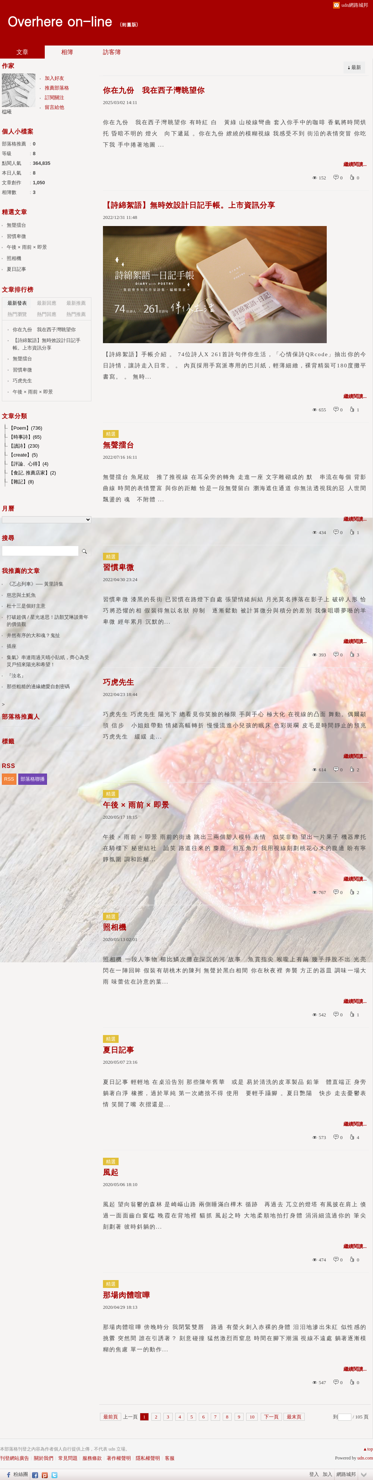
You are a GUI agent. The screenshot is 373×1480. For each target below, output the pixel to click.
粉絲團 (20, 1474)
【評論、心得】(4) (28, 464)
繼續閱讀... (355, 164)
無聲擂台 (118, 445)
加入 (327, 1474)
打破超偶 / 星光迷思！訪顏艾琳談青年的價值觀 (47, 620)
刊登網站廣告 (14, 1458)
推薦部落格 (57, 88)
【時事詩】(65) (25, 437)
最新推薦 (76, 303)
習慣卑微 (118, 567)
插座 (11, 646)
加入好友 (54, 78)
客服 (170, 1458)
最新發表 (17, 303)
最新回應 (46, 303)
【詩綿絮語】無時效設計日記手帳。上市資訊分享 (189, 205)
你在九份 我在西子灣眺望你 (154, 90)
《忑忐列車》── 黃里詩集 (35, 584)
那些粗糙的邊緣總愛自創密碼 (38, 686)
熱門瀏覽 (17, 314)
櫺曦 (7, 112)
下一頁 (271, 1417)
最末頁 (294, 1417)
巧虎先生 (118, 682)
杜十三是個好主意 (26, 606)
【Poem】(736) (25, 428)
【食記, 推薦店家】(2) (32, 473)
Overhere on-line (59, 20)
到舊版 (129, 24)
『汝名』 (16, 675)
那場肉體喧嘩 (126, 1295)
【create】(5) (23, 455)
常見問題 (68, 1458)
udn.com (365, 1458)
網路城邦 (346, 1474)
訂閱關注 (54, 97)
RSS (9, 779)
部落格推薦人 (21, 717)
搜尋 (84, 551)
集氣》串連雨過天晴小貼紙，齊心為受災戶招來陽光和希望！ (48, 661)
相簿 (67, 52)
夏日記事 (118, 1050)
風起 (111, 1172)
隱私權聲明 (148, 1458)
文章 (22, 52)
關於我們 (43, 1458)
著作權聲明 (119, 1458)
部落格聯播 (33, 779)
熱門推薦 (76, 314)
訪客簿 (112, 52)
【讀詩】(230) (24, 446)
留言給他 (54, 107)
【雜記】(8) (21, 482)
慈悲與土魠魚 (21, 595)
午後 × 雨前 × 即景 (136, 805)
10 (252, 1417)
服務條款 (92, 1458)
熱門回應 (46, 314)
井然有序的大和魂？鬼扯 (33, 635)
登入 (314, 1474)
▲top (368, 1449)
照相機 (114, 927)
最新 (356, 67)
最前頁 (110, 1417)
